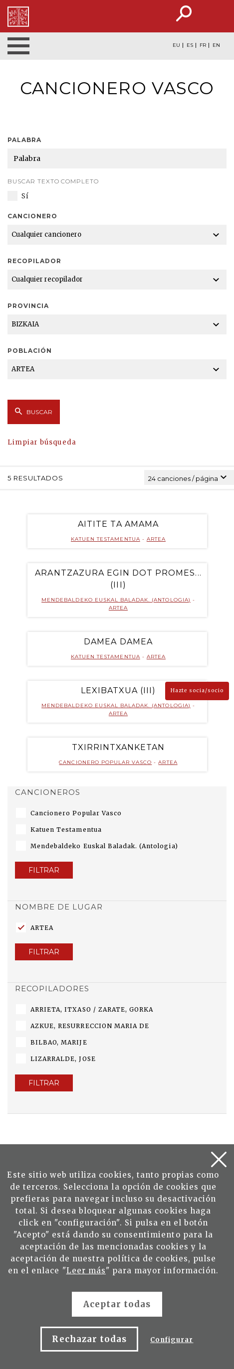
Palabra (24, 140)
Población (29, 350)
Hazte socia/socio (197, 690)
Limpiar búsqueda (41, 442)
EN (216, 45)
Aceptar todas (117, 1304)
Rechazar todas (89, 1339)
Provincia (28, 305)
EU (176, 45)
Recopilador (34, 261)
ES (190, 45)
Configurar (171, 1340)
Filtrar (43, 870)
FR (203, 45)
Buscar (33, 412)
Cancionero (32, 216)
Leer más (86, 1270)
